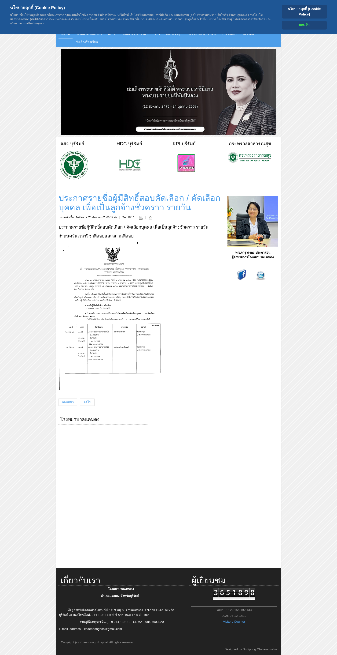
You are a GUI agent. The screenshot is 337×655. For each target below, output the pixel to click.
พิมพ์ (141, 218)
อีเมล (150, 218)
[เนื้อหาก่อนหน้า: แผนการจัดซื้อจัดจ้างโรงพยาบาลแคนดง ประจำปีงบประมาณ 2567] (68, 402)
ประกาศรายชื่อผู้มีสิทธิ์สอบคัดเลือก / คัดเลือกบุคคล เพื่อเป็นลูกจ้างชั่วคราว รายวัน (139, 202)
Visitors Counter (234, 621)
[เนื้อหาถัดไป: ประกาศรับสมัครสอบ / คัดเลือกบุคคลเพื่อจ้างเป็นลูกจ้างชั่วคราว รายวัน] (87, 402)
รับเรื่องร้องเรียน (87, 42)
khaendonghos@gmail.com (103, 629)
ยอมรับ (304, 25)
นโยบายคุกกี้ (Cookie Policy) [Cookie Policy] (304, 11)
